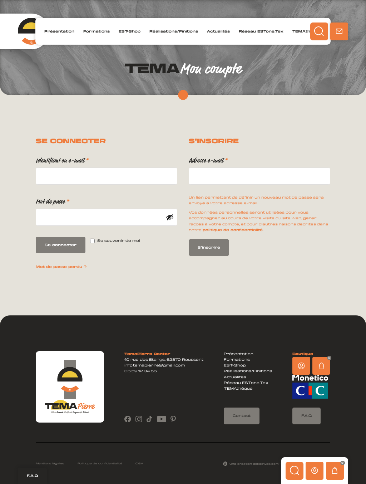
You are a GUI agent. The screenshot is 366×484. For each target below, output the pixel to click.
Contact (242, 415)
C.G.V (139, 463)
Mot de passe (64, 200)
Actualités (218, 31)
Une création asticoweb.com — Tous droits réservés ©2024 (279, 463)
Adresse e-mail (220, 159)
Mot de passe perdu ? (61, 266)
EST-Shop (129, 31)
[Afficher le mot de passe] (170, 217)
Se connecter (60, 245)
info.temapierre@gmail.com (154, 365)
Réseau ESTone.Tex (261, 31)
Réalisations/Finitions (173, 31)
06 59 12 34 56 (140, 371)
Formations (96, 31)
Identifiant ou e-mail (74, 159)
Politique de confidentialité (100, 463)
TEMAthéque (307, 31)
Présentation (59, 31)
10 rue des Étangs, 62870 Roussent (163, 359)
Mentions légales (50, 463)
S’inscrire (209, 247)
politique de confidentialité (233, 230)
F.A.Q (32, 475)
